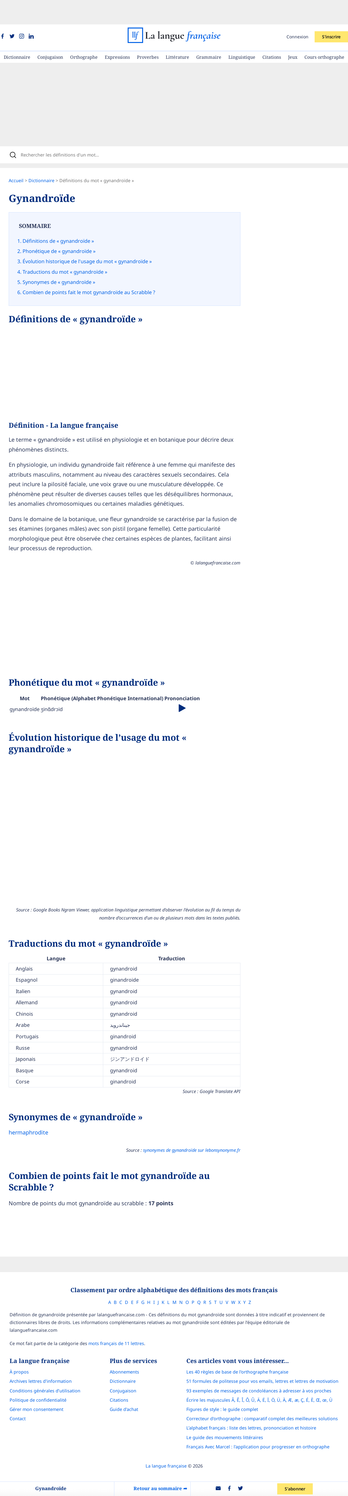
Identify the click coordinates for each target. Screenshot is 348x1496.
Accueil (22, 160)
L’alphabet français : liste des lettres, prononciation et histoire (257, 1395)
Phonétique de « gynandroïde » (65, 229)
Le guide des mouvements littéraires (230, 1404)
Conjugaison (50, 33)
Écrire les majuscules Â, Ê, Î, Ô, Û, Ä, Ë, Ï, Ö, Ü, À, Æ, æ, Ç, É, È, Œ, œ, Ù (265, 1367)
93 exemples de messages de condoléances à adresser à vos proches (264, 1358)
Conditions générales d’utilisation (39, 1358)
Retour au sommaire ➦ (162, 1488)
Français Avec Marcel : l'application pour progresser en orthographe (263, 1414)
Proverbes (148, 33)
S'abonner (297, 1489)
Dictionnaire (17, 33)
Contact (12, 1386)
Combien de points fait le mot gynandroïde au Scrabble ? (95, 264)
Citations (271, 33)
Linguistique (241, 33)
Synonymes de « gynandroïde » (65, 255)
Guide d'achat (124, 1376)
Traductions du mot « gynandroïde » (71, 247)
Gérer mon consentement (31, 1376)
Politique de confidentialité (32, 1367)
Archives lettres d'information (35, 1348)
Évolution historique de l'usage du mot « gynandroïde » (93, 238)
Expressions (117, 33)
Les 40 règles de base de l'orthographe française (243, 1339)
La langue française (166, 1433)
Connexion (297, 12)
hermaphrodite (34, 1104)
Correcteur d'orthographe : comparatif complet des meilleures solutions (267, 1386)
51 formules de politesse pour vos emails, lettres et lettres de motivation (268, 1348)
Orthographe (84, 33)
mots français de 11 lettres (110, 1310)
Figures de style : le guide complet (228, 1376)
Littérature (177, 33)
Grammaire (208, 33)
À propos (13, 1339)
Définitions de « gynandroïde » (64, 220)
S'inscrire (331, 12)
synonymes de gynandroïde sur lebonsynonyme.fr (191, 1122)
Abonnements (124, 1339)
